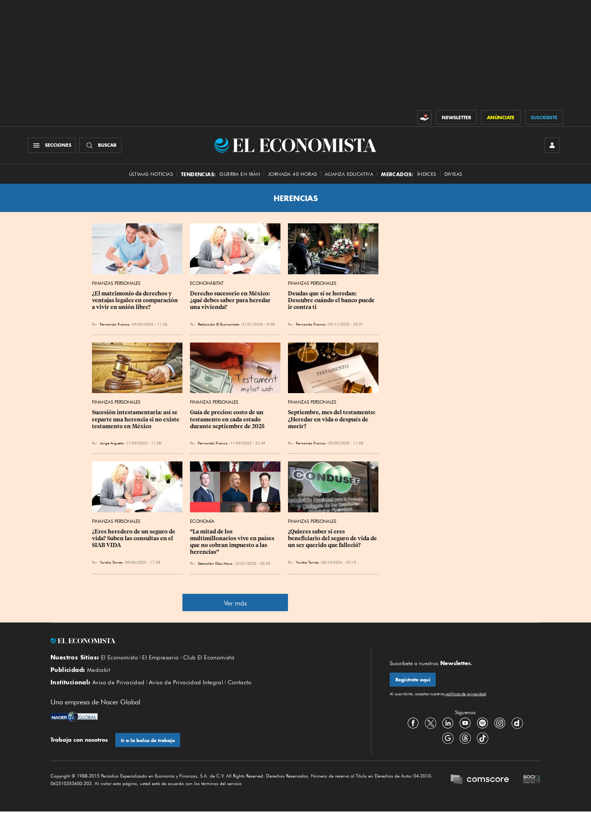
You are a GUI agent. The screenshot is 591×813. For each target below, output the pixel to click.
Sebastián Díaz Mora (215, 563)
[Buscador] (101, 145)
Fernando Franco (115, 325)
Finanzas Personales (116, 284)
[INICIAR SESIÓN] (551, 145)
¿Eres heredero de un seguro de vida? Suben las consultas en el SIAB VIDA (134, 539)
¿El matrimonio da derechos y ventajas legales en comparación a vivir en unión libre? (135, 301)
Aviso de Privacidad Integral (186, 683)
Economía (202, 522)
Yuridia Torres (111, 563)
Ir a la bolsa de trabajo (148, 741)
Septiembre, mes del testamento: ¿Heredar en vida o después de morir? (332, 420)
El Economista (119, 658)
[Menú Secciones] (52, 145)
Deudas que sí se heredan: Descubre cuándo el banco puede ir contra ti (332, 301)
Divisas (453, 174)
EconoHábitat (207, 284)
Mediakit (98, 670)
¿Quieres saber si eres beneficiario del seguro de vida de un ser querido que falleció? (333, 539)
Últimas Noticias (151, 174)
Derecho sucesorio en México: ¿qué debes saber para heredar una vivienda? (231, 301)
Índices (426, 174)
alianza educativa (349, 174)
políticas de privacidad (465, 694)
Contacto (240, 683)
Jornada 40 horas (292, 174)
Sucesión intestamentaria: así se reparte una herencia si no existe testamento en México (136, 420)
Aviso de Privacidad (118, 683)
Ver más (235, 603)
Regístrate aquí (412, 680)
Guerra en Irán (239, 174)
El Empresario (160, 658)
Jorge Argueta (112, 443)
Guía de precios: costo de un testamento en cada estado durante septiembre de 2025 (227, 420)
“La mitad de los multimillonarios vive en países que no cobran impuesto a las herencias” (233, 542)
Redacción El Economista (218, 325)
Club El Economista (208, 658)
